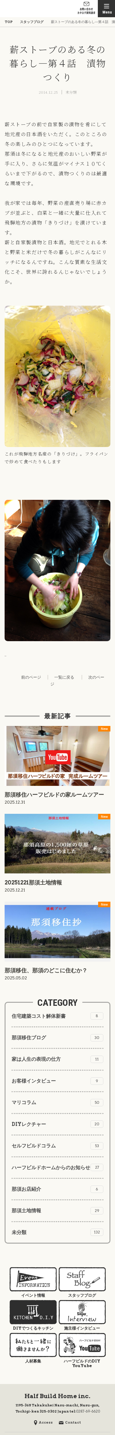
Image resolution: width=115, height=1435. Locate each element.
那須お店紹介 (57, 1189)
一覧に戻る (64, 677)
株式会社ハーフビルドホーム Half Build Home (23, 8)
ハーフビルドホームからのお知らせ (57, 1167)
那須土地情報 (57, 1210)
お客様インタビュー (57, 1081)
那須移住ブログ (57, 1037)
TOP (9, 22)
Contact (70, 1422)
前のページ (31, 677)
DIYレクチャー (57, 1124)
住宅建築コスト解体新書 (57, 1016)
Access (43, 1422)
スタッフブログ (32, 22)
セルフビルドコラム (57, 1146)
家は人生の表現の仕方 (57, 1059)
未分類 (71, 92)
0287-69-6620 (88, 1411)
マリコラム (57, 1102)
